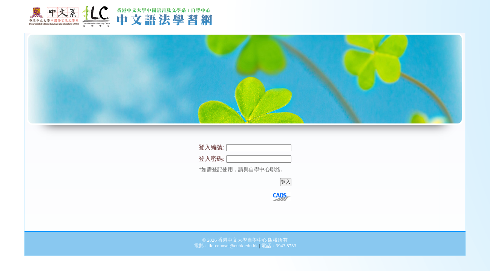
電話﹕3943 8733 (278, 245)
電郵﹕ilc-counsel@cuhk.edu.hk (226, 245)
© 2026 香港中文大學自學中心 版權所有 (245, 240)
